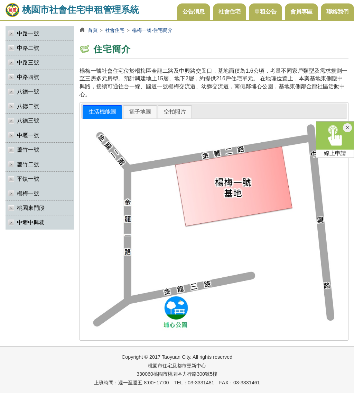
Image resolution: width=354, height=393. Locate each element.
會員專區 (301, 12)
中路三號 (28, 62)
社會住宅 (229, 12)
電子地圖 (140, 112)
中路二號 (28, 48)
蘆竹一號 (28, 150)
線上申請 (335, 139)
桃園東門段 (31, 208)
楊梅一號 (28, 193)
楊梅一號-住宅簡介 (152, 30)
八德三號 (28, 121)
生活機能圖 (102, 112)
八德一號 (28, 92)
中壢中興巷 (31, 222)
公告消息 (194, 12)
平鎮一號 (28, 179)
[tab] (102, 112)
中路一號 (28, 33)
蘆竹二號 (28, 164)
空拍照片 (175, 112)
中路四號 (28, 77)
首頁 (92, 30)
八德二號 (28, 106)
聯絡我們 (337, 12)
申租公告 (265, 12)
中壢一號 (28, 135)
